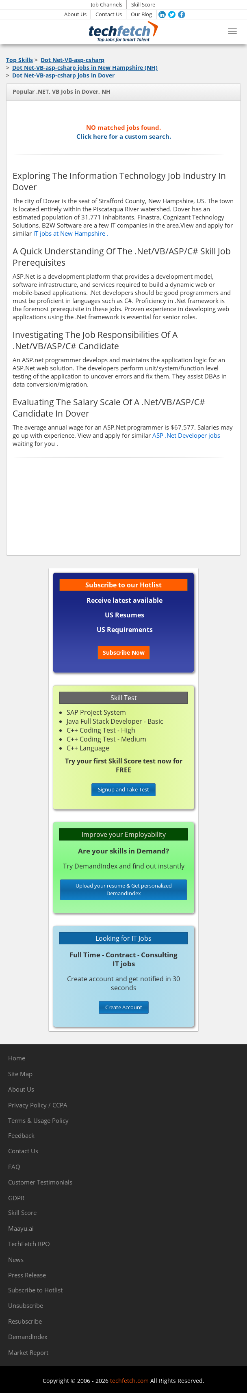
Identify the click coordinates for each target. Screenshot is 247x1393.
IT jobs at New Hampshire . (70, 233)
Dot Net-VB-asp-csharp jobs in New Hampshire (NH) (85, 67)
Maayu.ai (21, 1228)
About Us (75, 14)
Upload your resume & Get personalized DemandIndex (124, 889)
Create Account (123, 1007)
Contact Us (108, 14)
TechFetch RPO (29, 1244)
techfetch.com (129, 1380)
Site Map (20, 1074)
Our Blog (141, 14)
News (16, 1259)
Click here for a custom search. (123, 136)
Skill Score (143, 4)
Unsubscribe (25, 1305)
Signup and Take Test (123, 789)
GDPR (16, 1198)
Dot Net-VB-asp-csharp (72, 60)
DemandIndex (28, 1337)
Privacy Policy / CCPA (37, 1105)
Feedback (21, 1135)
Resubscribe (25, 1321)
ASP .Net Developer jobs (186, 435)
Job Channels (106, 4)
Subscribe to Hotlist (35, 1290)
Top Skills (19, 60)
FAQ (14, 1167)
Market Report (28, 1352)
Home (16, 1058)
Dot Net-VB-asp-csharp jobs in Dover (63, 75)
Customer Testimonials (40, 1182)
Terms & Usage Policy (38, 1120)
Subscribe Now (124, 652)
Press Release (27, 1275)
